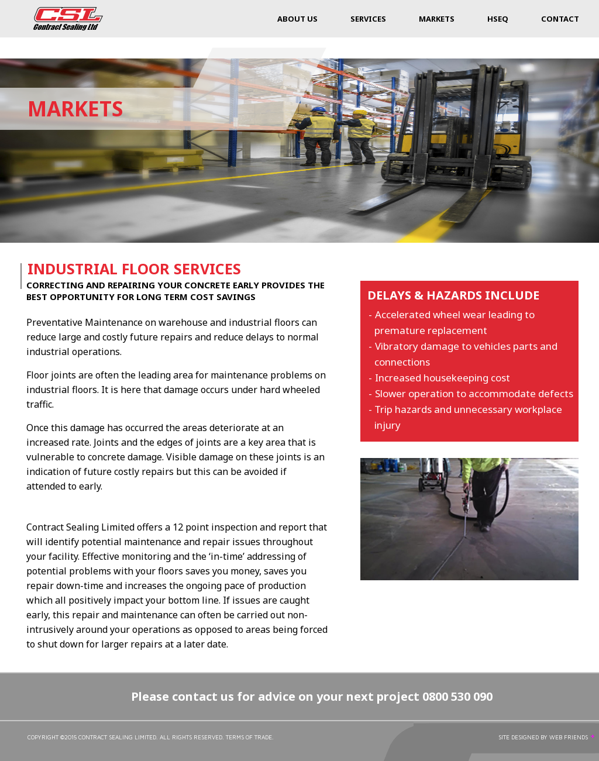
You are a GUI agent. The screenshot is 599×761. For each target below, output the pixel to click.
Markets (437, 18)
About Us (297, 18)
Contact (560, 18)
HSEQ (497, 18)
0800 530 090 (457, 696)
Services (368, 18)
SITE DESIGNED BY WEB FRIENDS (546, 737)
